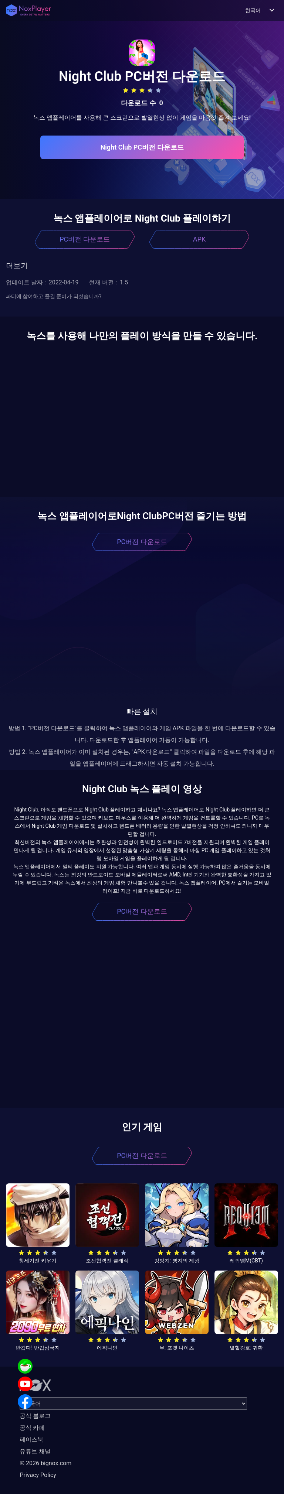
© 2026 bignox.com (45, 1463)
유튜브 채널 (35, 1451)
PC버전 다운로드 (85, 239)
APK (199, 239)
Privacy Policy (38, 1474)
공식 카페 (32, 1427)
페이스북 (31, 1439)
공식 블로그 (35, 1415)
